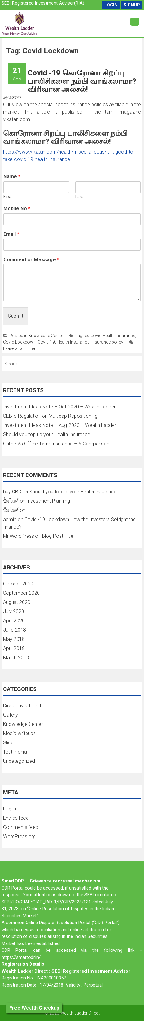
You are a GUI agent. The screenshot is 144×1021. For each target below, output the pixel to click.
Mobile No (16, 208)
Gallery (10, 715)
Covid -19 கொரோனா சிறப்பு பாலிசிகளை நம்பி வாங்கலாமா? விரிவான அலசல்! (82, 81)
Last (79, 196)
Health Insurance (73, 342)
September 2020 (21, 593)
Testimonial (15, 752)
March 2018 (16, 658)
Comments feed (20, 827)
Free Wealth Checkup (34, 1008)
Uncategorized (19, 761)
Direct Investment (22, 706)
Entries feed (16, 818)
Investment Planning (48, 501)
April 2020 (14, 621)
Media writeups (19, 733)
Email (11, 234)
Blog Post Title (57, 536)
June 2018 (14, 630)
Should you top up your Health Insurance (46, 434)
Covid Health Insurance (112, 335)
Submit (15, 316)
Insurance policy (107, 342)
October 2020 (18, 584)
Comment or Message (31, 260)
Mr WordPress (18, 536)
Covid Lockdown (19, 342)
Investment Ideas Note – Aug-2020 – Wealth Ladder (59, 425)
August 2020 (16, 602)
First (7, 196)
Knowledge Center (45, 335)
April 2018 (14, 648)
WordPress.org (19, 836)
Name (11, 176)
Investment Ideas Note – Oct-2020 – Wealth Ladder (59, 407)
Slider (9, 743)
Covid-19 (46, 342)
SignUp (132, 4)
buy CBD (12, 492)
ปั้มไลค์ (11, 501)
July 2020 (13, 611)
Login (111, 4)
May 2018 (14, 639)
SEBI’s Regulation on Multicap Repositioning (50, 416)
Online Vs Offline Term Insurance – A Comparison (56, 444)
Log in (9, 809)
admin (15, 97)
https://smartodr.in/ (21, 957)
